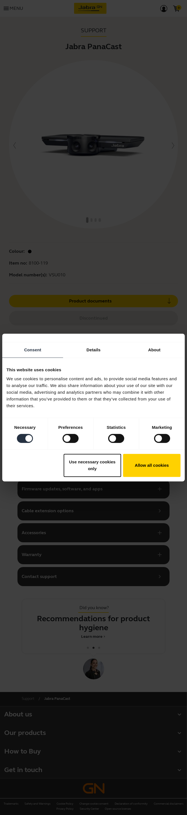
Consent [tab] (32, 349)
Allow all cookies (152, 465)
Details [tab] (93, 349)
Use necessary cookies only (92, 465)
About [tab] (154, 349)
